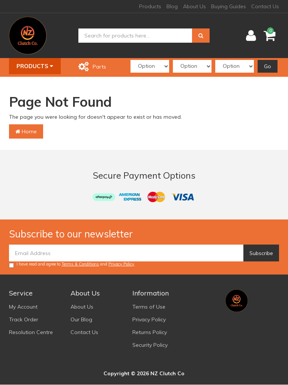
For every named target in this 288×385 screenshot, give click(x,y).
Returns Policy (149, 332)
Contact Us (265, 6)
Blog (172, 6)
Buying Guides (228, 6)
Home (26, 131)
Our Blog (81, 319)
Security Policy (150, 345)
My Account (23, 306)
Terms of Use (148, 306)
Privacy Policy (121, 264)
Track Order (23, 319)
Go (267, 66)
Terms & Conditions (80, 264)
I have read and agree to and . (72, 264)
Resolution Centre (31, 332)
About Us (194, 6)
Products (150, 6)
